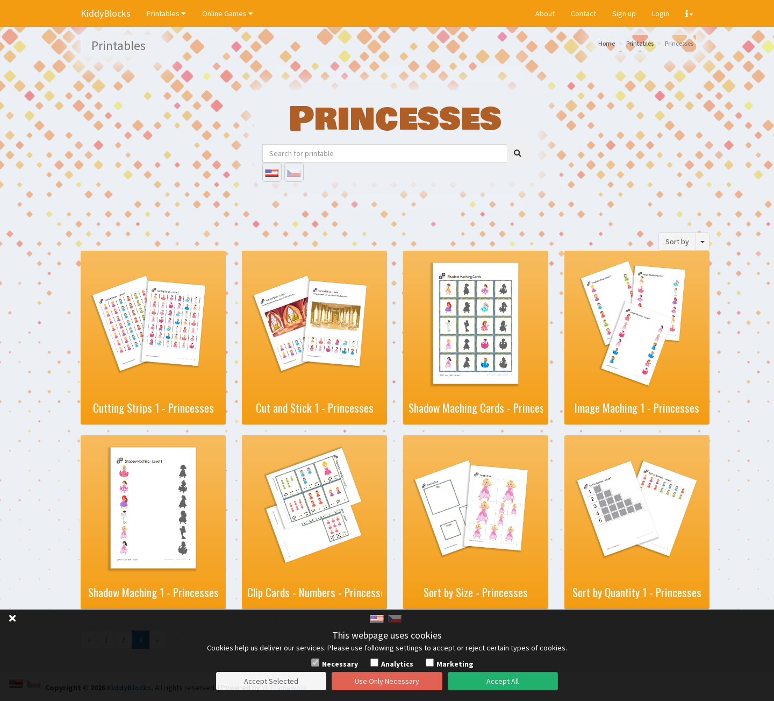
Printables (166, 13)
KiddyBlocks (106, 13)
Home (606, 43)
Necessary (340, 664)
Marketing (455, 664)
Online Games (227, 13)
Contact (583, 13)
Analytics (397, 664)
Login (660, 13)
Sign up (624, 13)
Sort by (677, 241)
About (545, 13)
